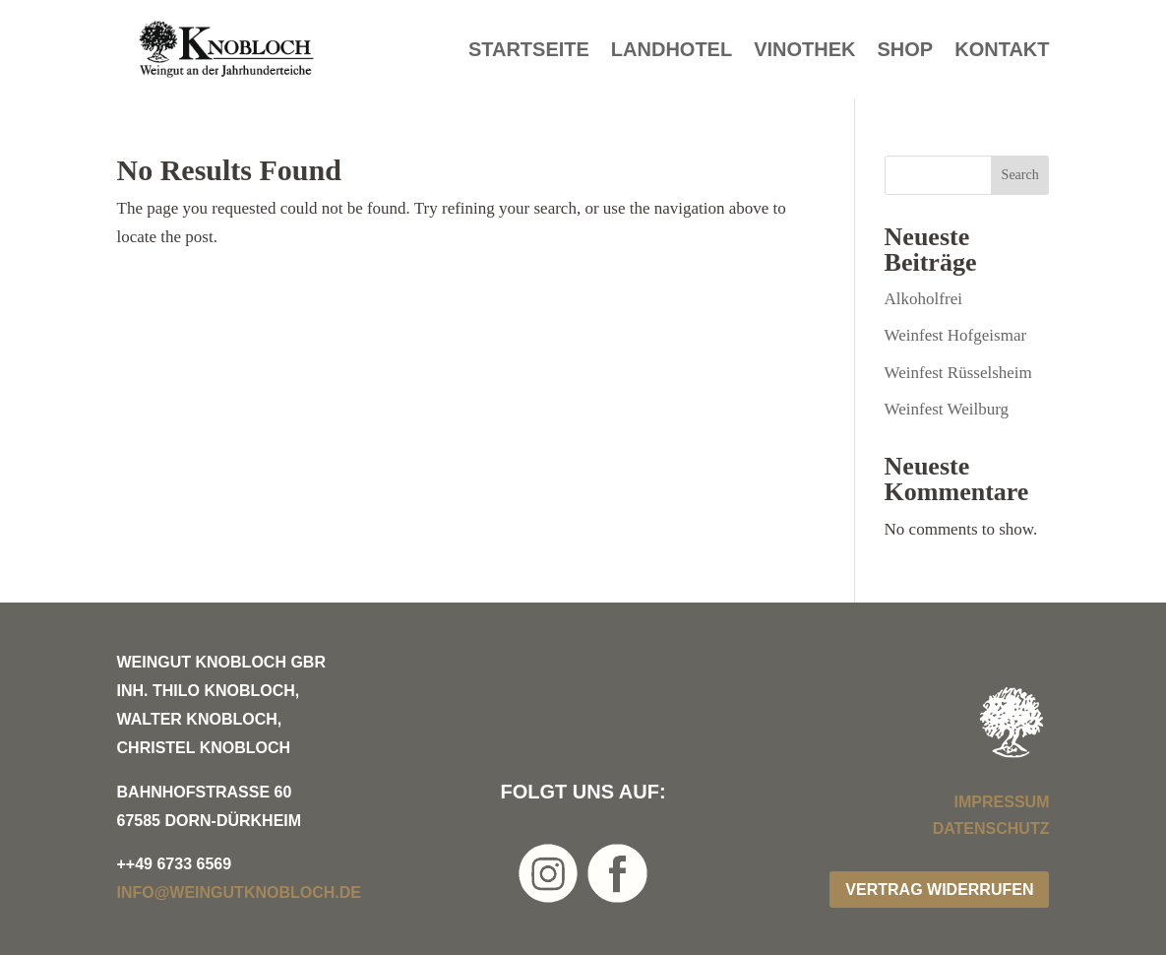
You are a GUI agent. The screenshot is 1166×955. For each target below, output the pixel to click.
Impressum (1002, 802)
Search (1020, 174)
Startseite (528, 51)
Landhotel (671, 51)
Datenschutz (991, 828)
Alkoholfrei (923, 298)
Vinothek (804, 51)
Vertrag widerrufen (939, 889)
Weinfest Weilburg (947, 409)
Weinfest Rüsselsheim (958, 372)
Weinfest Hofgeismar (956, 335)
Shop (906, 51)
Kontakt (1001, 51)
